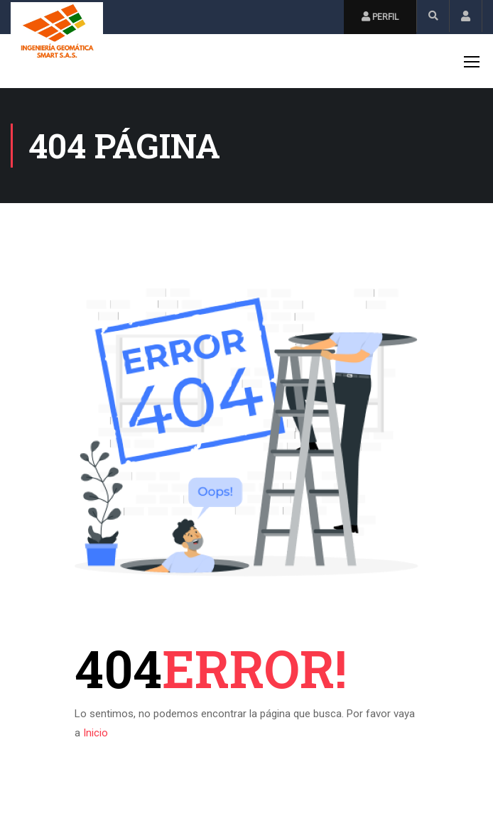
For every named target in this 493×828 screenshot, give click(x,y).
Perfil (380, 16)
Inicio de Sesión (465, 16)
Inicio (95, 732)
